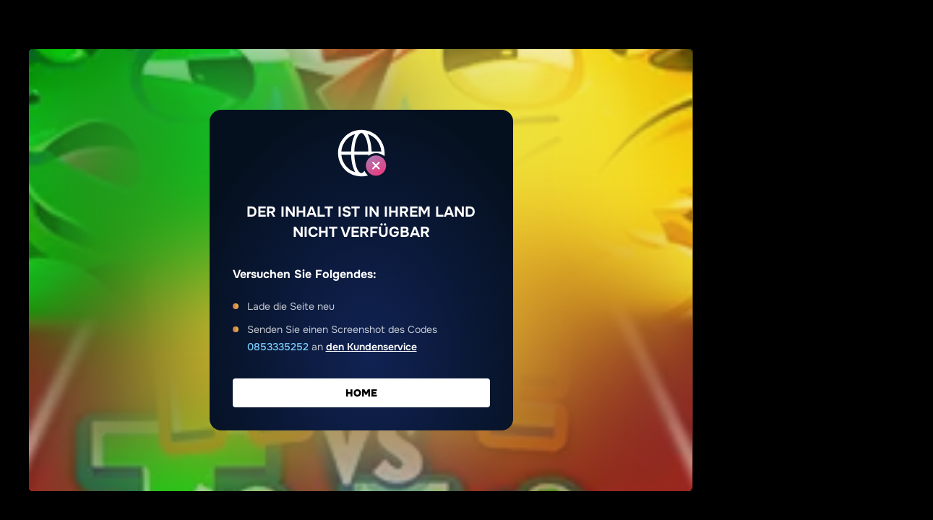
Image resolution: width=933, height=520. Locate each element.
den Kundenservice (371, 346)
